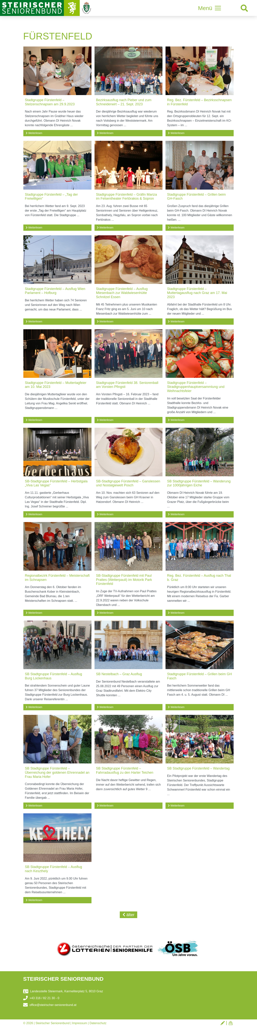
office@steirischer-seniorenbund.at (49, 1005)
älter (129, 914)
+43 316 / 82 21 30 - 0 (41, 998)
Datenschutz (98, 1023)
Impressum (79, 1023)
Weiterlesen (34, 133)
